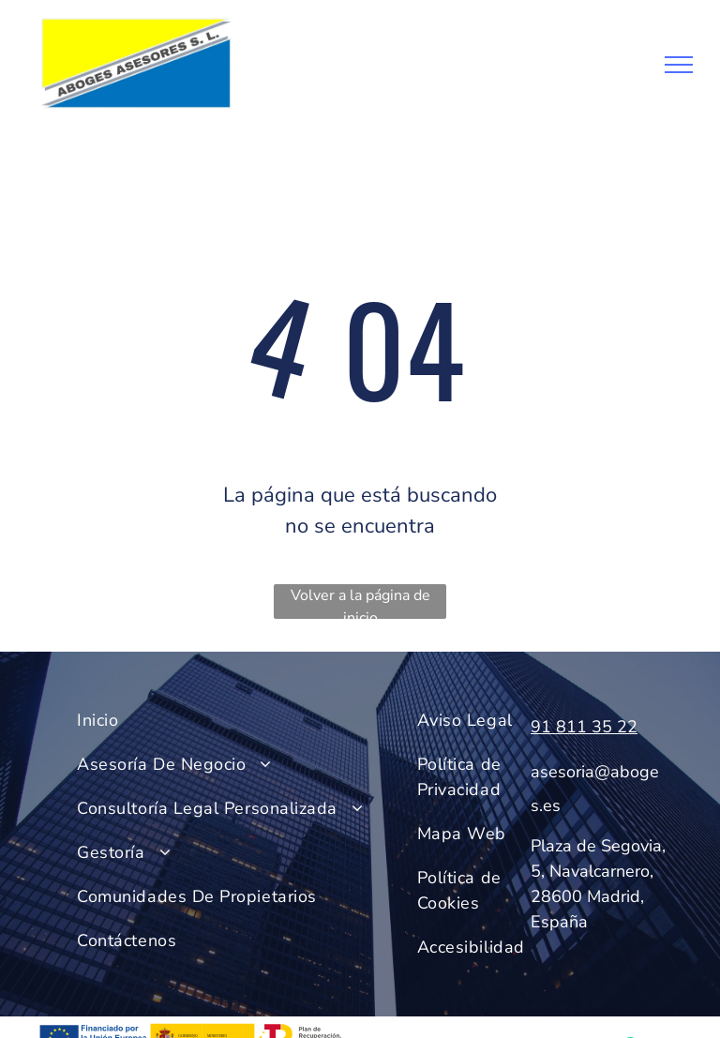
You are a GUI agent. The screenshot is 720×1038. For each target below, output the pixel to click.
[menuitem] (238, 721)
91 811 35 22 (584, 726)
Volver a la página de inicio (360, 602)
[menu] (678, 64)
